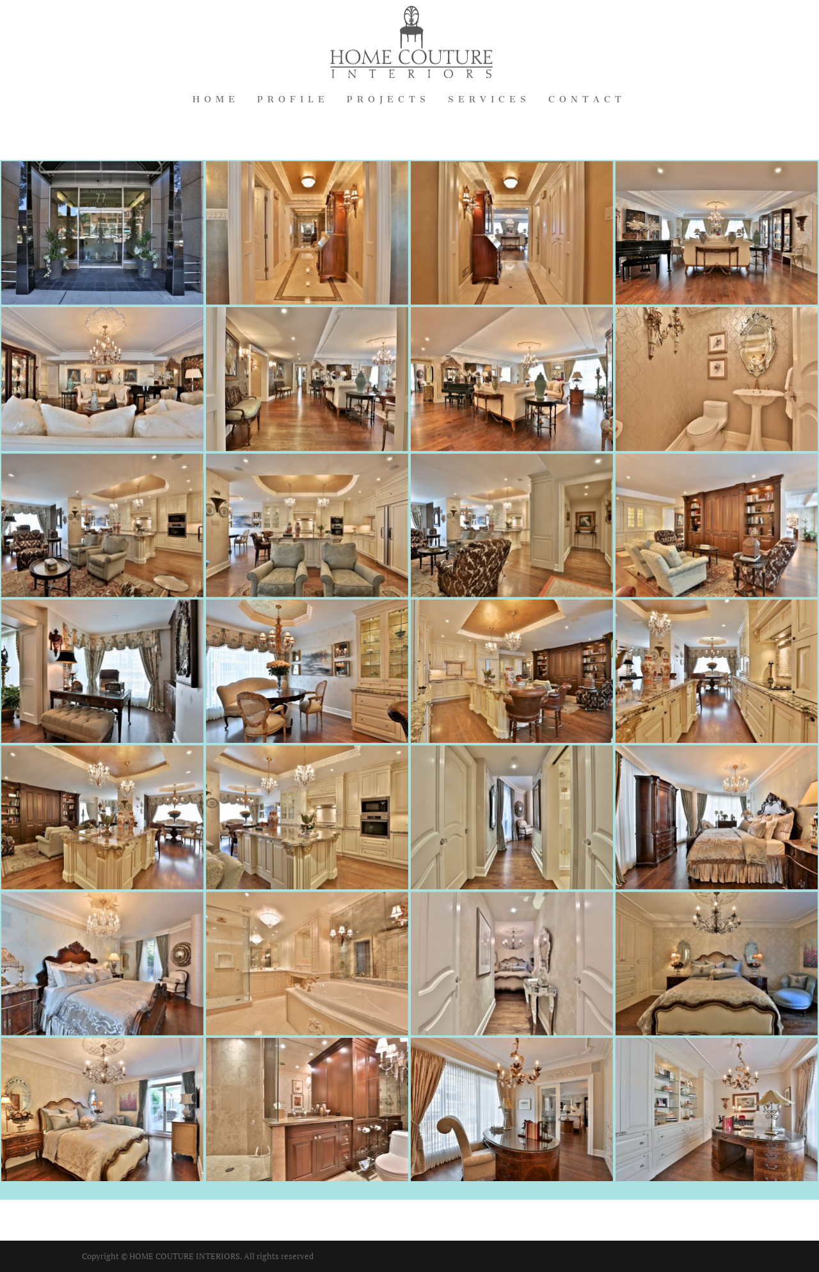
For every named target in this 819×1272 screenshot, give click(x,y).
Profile (293, 100)
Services (489, 100)
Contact (587, 100)
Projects (388, 100)
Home (216, 100)
